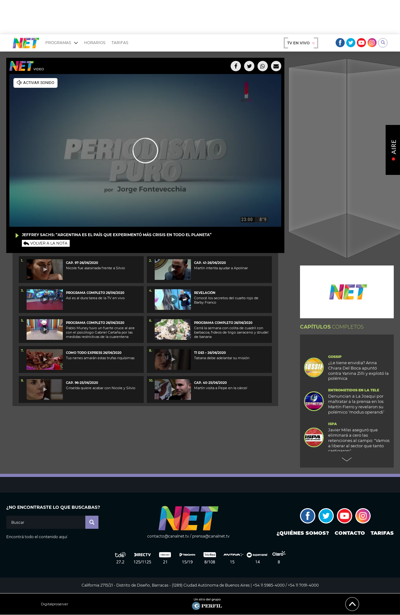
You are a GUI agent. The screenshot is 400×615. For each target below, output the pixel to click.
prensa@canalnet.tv (211, 536)
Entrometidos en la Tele (353, 390)
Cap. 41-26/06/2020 (210, 263)
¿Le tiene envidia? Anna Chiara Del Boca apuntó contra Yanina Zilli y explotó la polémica (358, 370)
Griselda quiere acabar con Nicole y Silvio (100, 388)
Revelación (204, 293)
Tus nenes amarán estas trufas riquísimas (100, 358)
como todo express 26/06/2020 (94, 353)
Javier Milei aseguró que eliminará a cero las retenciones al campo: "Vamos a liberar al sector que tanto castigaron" (358, 440)
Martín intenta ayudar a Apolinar (221, 268)
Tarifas (120, 42)
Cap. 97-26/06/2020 (82, 263)
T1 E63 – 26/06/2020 (210, 353)
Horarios (94, 42)
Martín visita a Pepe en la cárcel (220, 388)
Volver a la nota (49, 243)
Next (347, 459)
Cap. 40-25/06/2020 (210, 383)
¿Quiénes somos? (303, 533)
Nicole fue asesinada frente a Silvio (95, 268)
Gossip (335, 357)
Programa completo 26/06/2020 (95, 293)
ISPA (332, 424)
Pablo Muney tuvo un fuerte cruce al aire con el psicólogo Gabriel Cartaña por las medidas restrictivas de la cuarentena (100, 332)
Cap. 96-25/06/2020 (82, 383)
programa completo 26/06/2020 (223, 323)
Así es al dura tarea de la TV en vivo (95, 298)
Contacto (350, 533)
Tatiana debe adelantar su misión (221, 358)
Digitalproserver (54, 604)
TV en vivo (301, 43)
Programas (61, 43)
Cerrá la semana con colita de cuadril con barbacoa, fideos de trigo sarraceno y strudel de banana (231, 332)
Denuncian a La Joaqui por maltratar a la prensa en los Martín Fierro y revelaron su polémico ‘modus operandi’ (356, 404)
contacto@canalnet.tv (168, 536)
